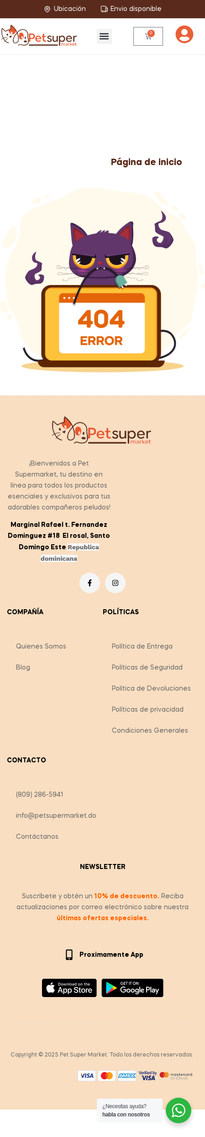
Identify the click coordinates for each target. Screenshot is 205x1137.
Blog (23, 668)
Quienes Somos (41, 647)
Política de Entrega (142, 647)
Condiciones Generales (150, 731)
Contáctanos (37, 837)
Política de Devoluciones (151, 689)
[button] (104, 36)
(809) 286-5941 (39, 795)
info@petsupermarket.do (56, 816)
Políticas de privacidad (148, 710)
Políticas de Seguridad (147, 668)
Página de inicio (146, 162)
